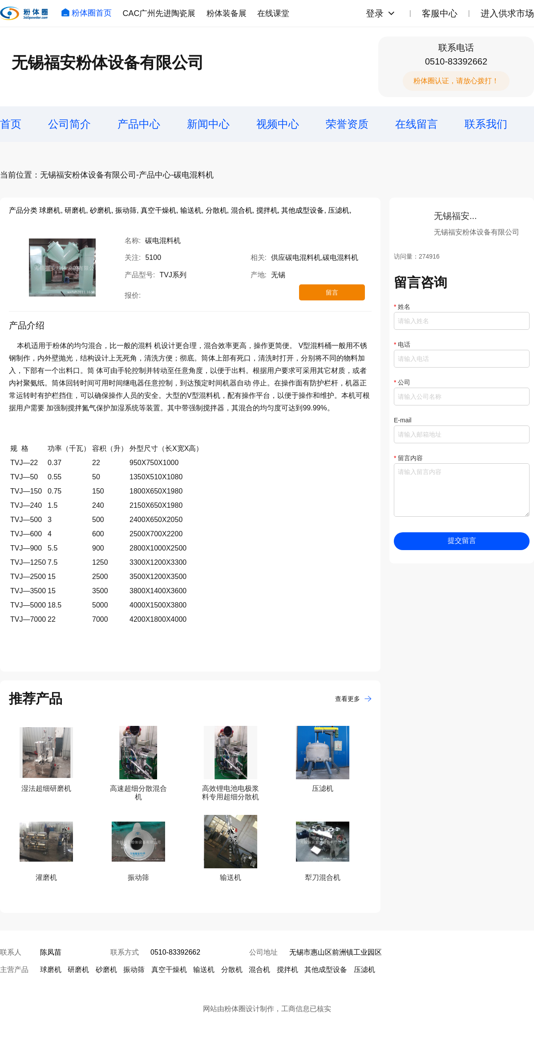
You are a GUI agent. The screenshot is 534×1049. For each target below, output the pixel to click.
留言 (332, 292)
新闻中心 (208, 124)
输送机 (203, 969)
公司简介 (69, 124)
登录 (375, 13)
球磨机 (50, 969)
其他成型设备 (325, 969)
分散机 (232, 969)
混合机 (259, 969)
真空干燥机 (169, 969)
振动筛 (134, 969)
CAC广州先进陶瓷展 (158, 13)
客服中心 (439, 13)
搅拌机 (287, 969)
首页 (10, 124)
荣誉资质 (347, 124)
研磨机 (78, 969)
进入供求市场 (507, 13)
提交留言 (462, 540)
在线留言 (416, 124)
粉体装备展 (226, 13)
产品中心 (138, 124)
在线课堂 (273, 13)
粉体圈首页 (86, 12)
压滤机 (364, 969)
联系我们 (486, 124)
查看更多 (353, 698)
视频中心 (277, 124)
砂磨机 (106, 969)
